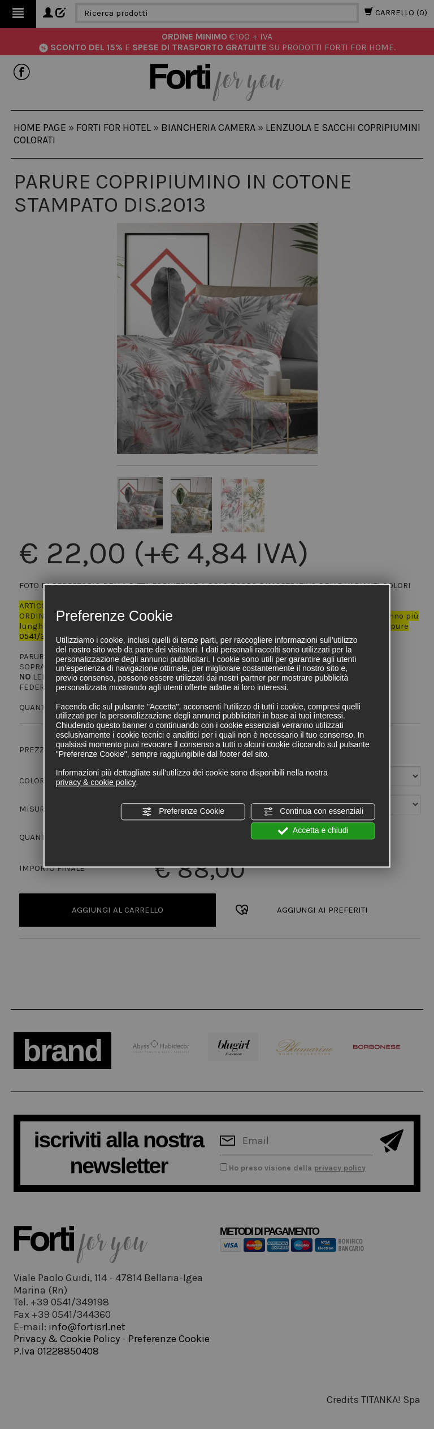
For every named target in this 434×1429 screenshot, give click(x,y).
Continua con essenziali (313, 811)
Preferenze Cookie (183, 811)
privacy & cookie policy (96, 782)
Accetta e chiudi (313, 831)
